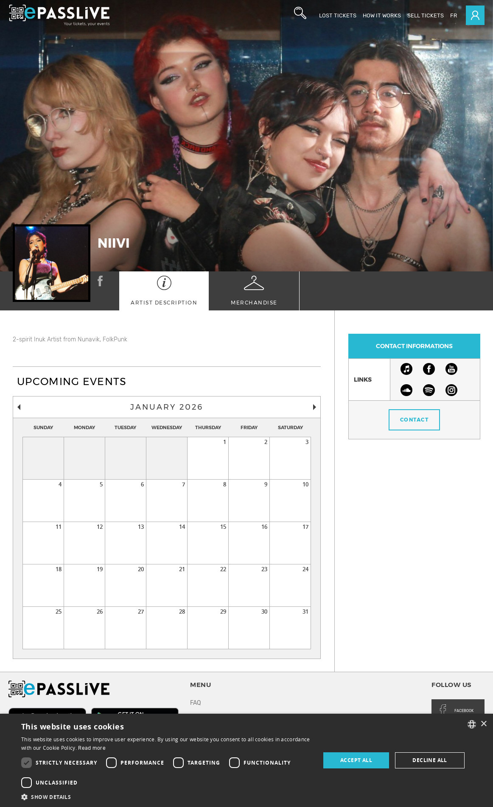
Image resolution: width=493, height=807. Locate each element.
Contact (414, 419)
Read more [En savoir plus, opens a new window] (92, 748)
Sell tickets (425, 15)
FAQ (195, 702)
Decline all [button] (429, 760)
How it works (382, 15)
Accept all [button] (356, 760)
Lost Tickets (337, 15)
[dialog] (246, 760)
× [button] (483, 724)
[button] (166, 797)
